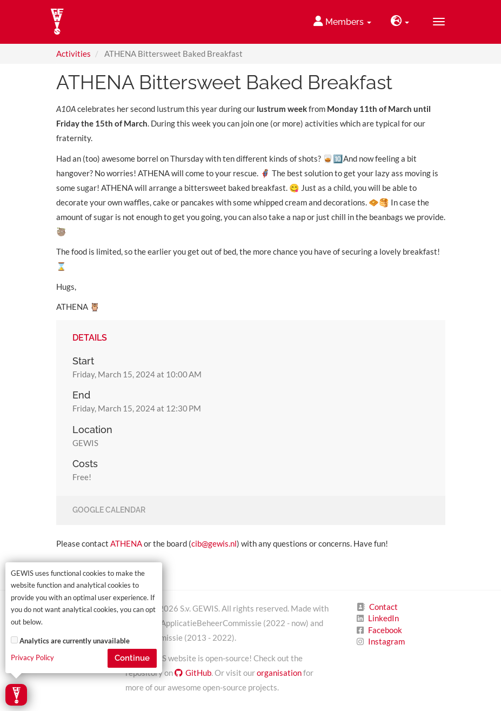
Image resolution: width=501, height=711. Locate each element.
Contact (383, 607)
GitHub (193, 672)
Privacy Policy (32, 658)
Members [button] (342, 21)
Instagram (386, 641)
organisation (279, 672)
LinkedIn (383, 618)
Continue (132, 658)
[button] (400, 22)
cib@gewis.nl (214, 543)
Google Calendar (108, 510)
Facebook (385, 630)
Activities (73, 53)
